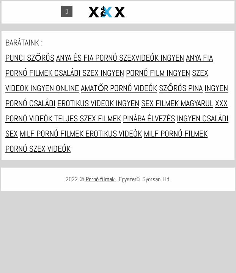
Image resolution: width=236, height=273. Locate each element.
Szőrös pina (181, 88)
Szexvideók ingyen (151, 57)
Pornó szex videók (38, 148)
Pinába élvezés (149, 118)
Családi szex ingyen (89, 72)
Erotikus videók (113, 133)
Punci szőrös (29, 57)
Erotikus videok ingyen (98, 103)
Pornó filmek (101, 179)
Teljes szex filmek (87, 118)
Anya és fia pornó (87, 57)
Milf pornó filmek (52, 133)
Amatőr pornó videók (119, 88)
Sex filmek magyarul (177, 103)
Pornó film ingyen (158, 72)
